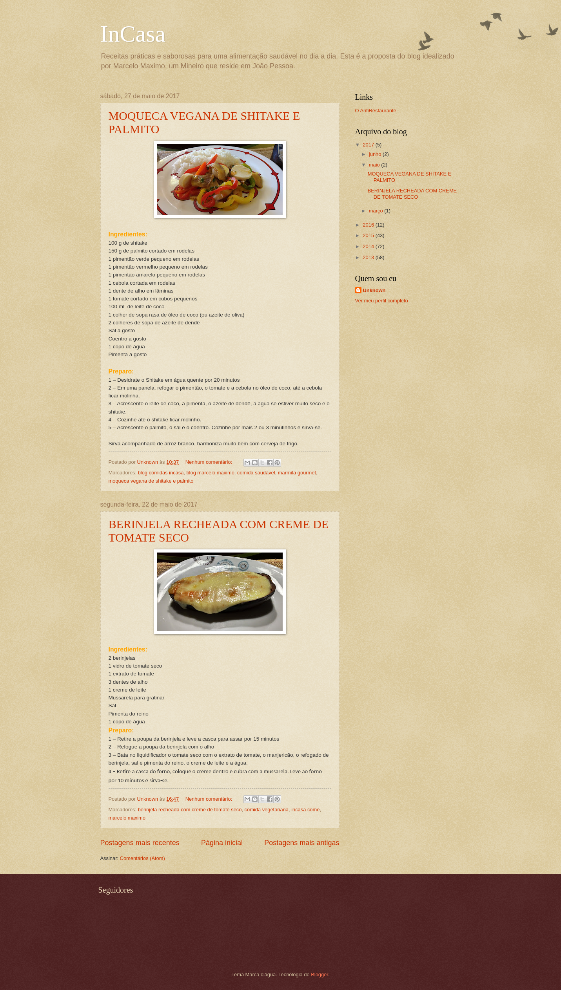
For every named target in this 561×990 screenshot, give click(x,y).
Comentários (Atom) (142, 858)
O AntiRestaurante (375, 110)
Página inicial (222, 843)
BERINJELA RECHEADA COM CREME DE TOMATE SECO (412, 193)
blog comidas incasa (161, 473)
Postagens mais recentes (140, 843)
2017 (369, 145)
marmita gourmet (297, 473)
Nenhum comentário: (209, 462)
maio (375, 165)
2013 (369, 257)
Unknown (374, 290)
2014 (369, 246)
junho (376, 154)
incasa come (305, 809)
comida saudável (256, 473)
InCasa (133, 34)
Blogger (319, 974)
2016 (369, 225)
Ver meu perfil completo (381, 301)
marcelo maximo (127, 818)
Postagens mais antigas (301, 843)
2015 (369, 235)
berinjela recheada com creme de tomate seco (190, 809)
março (376, 211)
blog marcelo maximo (210, 473)
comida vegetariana (267, 809)
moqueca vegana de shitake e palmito (151, 481)
